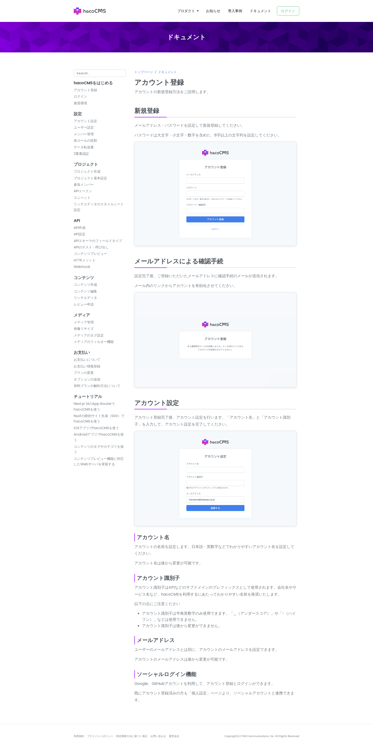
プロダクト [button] (186, 10)
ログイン (288, 10)
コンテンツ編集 (85, 291)
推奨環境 (80, 103)
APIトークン (83, 191)
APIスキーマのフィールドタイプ (98, 240)
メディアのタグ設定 (89, 335)
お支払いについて (87, 359)
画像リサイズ (84, 328)
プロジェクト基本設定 (90, 178)
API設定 (79, 234)
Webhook (82, 266)
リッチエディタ (85, 297)
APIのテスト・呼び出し (91, 247)
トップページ (143, 72)
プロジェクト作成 (87, 171)
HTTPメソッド (84, 260)
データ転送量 (84, 147)
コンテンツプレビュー (90, 253)
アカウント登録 (85, 90)
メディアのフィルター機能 (94, 341)
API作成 (79, 227)
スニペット (82, 197)
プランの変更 (84, 372)
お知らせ (213, 10)
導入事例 (235, 10)
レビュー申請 (84, 304)
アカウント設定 (85, 121)
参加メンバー (84, 184)
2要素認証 (81, 153)
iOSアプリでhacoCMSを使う (96, 428)
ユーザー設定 (84, 127)
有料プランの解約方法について (97, 385)
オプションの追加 (87, 379)
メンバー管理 (84, 134)
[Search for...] (100, 73)
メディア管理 (84, 322)
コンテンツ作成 (85, 284)
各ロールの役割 (85, 140)
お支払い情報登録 (87, 366)
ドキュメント (260, 10)
